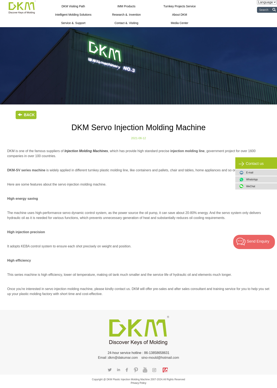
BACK (26, 115)
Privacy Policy (138, 383)
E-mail (249, 172)
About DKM (179, 14)
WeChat (260, 186)
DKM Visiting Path (73, 6)
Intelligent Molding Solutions (73, 14)
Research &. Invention (126, 14)
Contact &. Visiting (126, 23)
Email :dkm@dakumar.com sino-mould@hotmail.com (138, 357)
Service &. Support (73, 23)
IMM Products (126, 6)
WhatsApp (260, 179)
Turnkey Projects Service (179, 6)
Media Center (179, 23)
